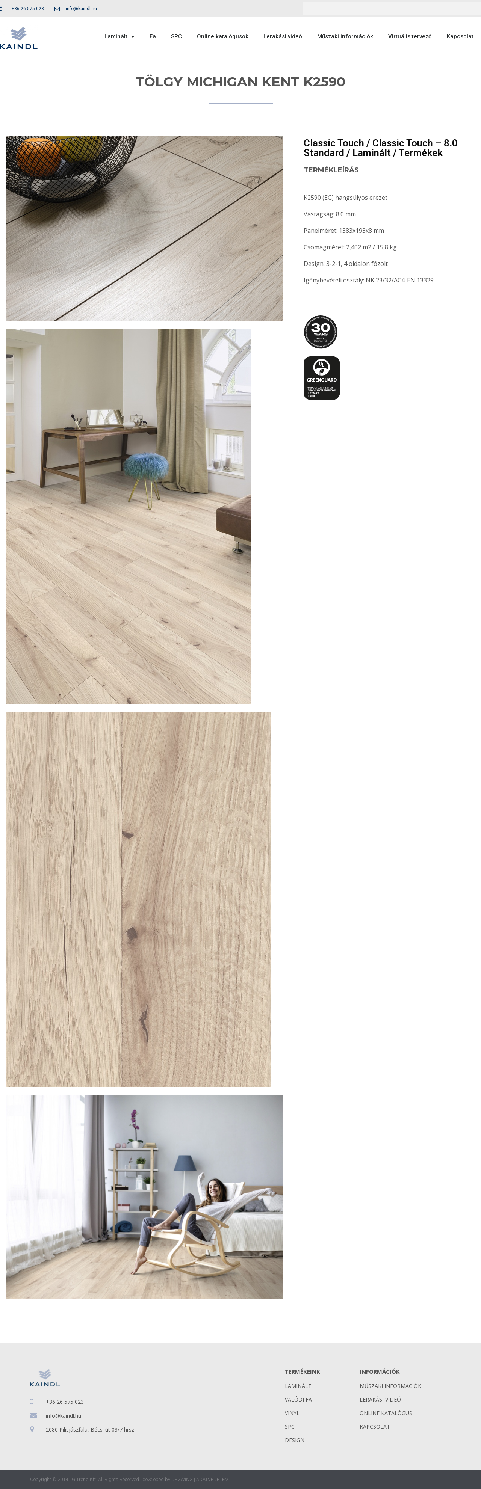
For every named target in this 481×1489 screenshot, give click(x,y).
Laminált (119, 36)
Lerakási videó (282, 36)
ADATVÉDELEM (212, 1479)
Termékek (421, 152)
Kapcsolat (460, 36)
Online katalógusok (222, 36)
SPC (176, 36)
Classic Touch (334, 143)
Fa (153, 36)
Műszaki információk (345, 36)
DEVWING (182, 1479)
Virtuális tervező (410, 36)
